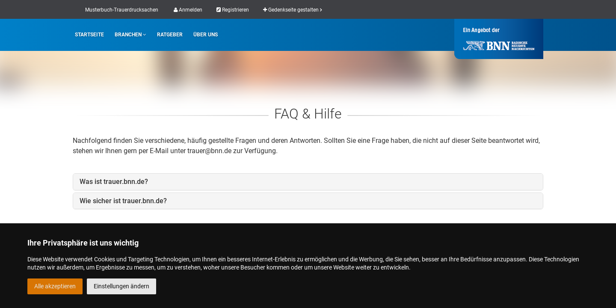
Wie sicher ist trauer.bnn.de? (123, 201)
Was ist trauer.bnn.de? (114, 182)
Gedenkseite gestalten (292, 10)
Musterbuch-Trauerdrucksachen (121, 10)
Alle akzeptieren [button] (55, 286)
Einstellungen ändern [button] (121, 286)
